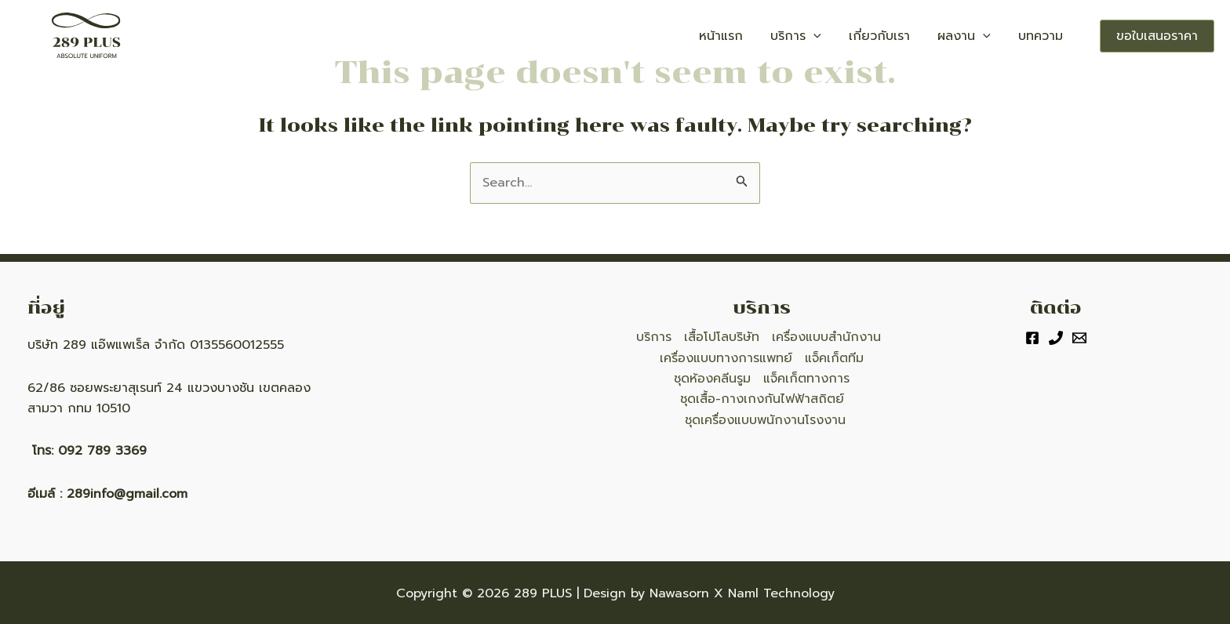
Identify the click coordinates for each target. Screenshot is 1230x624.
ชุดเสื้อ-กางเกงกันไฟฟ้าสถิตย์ (762, 399)
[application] (855, 36)
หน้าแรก (774, 36)
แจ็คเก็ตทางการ (806, 378)
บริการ (837, 36)
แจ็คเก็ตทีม (834, 358)
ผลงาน (981, 36)
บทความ (1046, 36)
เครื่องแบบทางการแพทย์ (726, 358)
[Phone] (1056, 338)
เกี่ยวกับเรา (908, 36)
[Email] (1079, 338)
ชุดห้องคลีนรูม (712, 378)
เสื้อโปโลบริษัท (721, 337)
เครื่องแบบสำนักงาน (826, 337)
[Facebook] (1032, 338)
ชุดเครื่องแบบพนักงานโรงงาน (765, 420)
